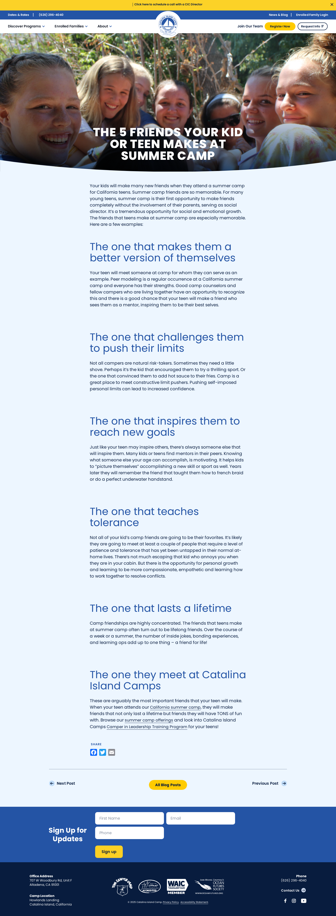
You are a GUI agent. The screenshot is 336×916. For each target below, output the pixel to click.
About (103, 26)
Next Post (67, 783)
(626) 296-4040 (51, 14)
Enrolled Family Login (312, 14)
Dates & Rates (18, 14)
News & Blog (278, 14)
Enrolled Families (69, 26)
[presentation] (198, 834)
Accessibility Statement (194, 902)
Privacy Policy (171, 902)
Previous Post (265, 783)
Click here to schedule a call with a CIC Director (168, 4)
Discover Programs (24, 26)
